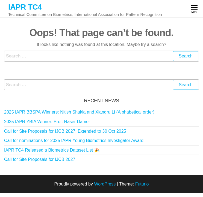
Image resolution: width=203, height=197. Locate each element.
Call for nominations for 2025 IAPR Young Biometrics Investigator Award (73, 140)
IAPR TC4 (25, 7)
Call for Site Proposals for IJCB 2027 (39, 159)
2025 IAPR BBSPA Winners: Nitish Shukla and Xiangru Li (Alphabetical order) (79, 112)
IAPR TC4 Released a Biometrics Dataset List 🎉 (52, 150)
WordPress (105, 184)
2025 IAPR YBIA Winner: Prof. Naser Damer (47, 121)
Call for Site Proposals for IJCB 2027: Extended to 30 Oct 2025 (65, 131)
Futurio (142, 184)
